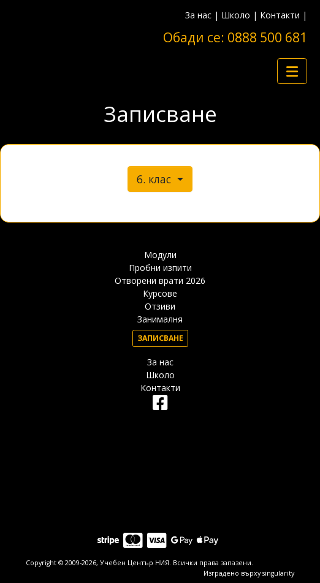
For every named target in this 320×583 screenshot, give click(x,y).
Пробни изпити (160, 267)
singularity (278, 573)
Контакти (280, 15)
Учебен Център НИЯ (134, 562)
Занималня (160, 319)
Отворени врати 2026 (160, 280)
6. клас (155, 179)
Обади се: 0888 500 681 (235, 37)
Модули (160, 255)
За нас (198, 15)
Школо (235, 15)
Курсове (160, 293)
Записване (160, 338)
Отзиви (160, 306)
